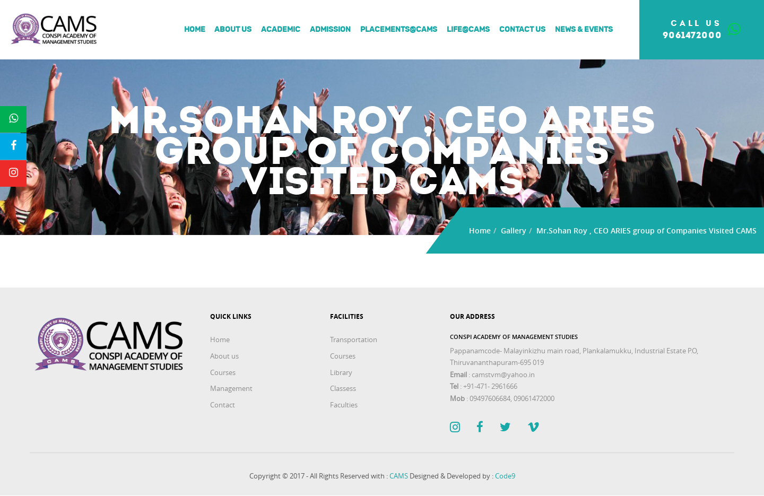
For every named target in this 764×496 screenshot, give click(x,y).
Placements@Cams (396, 29)
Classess (343, 389)
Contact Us (520, 29)
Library (341, 372)
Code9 (505, 476)
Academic (278, 29)
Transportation (353, 339)
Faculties (344, 405)
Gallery (513, 230)
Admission (327, 29)
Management (231, 389)
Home (192, 29)
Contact (222, 405)
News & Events (581, 29)
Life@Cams (465, 29)
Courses (223, 372)
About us (230, 29)
